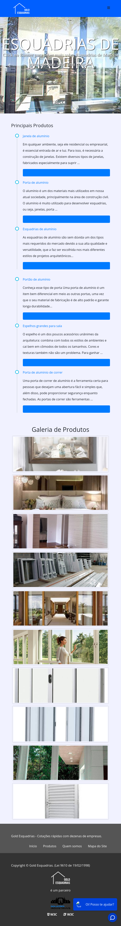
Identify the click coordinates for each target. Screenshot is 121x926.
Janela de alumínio (36, 136)
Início (33, 846)
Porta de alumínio (36, 182)
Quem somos (72, 846)
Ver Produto (66, 173)
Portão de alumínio (36, 279)
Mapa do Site (97, 846)
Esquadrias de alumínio (40, 229)
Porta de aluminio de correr (43, 372)
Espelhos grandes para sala (42, 326)
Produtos (49, 846)
